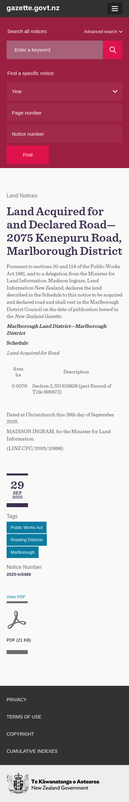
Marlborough (23, 552)
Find (27, 154)
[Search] (112, 50)
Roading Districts (27, 539)
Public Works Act (27, 527)
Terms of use (24, 716)
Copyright (20, 734)
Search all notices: (27, 31)
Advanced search (103, 31)
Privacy (16, 699)
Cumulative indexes (32, 751)
